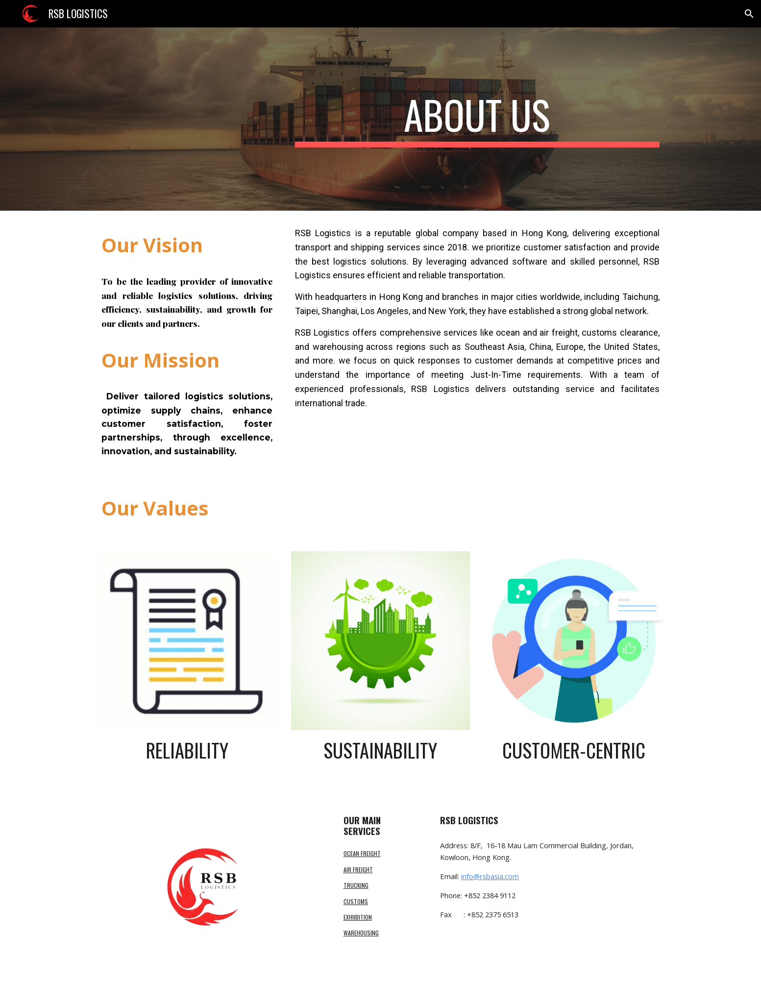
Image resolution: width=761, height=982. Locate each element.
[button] (749, 13)
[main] (477, 119)
